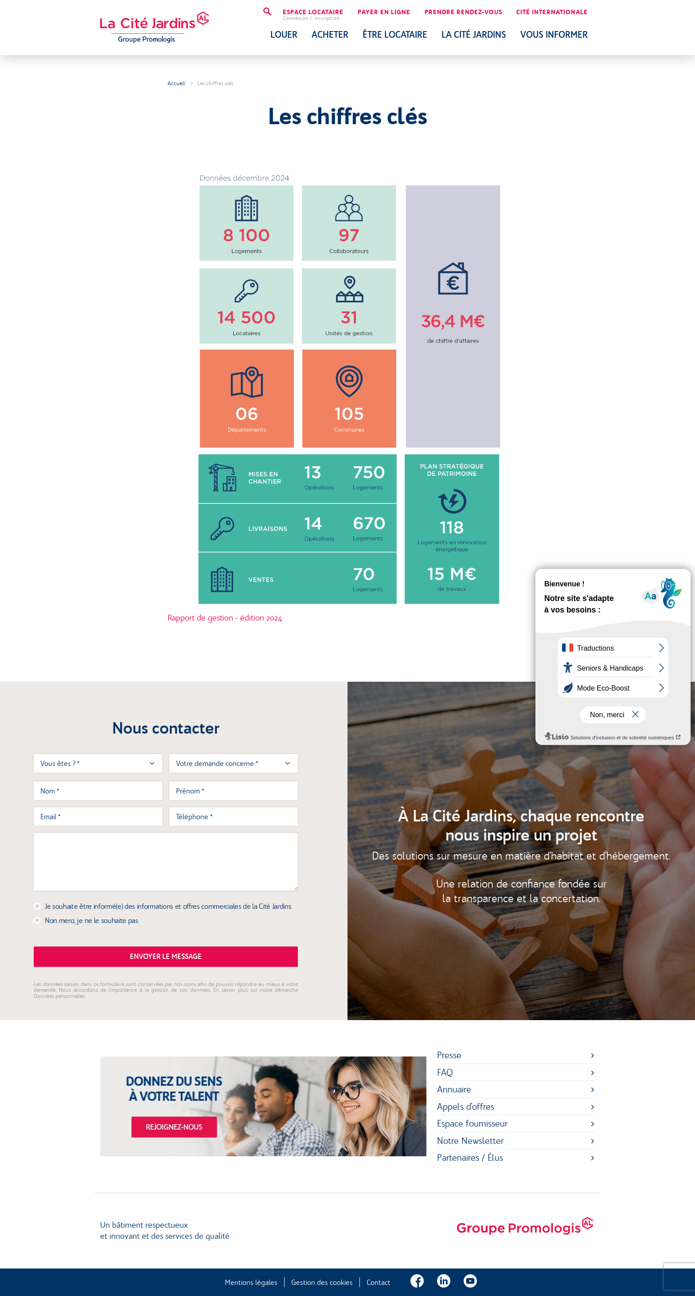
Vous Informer (554, 34)
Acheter (330, 34)
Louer (283, 34)
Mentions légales (251, 1282)
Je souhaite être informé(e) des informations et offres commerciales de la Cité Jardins (168, 906)
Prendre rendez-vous (463, 12)
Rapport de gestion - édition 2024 (225, 618)
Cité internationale (552, 12)
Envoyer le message (166, 956)
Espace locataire (313, 15)
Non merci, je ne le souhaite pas (91, 920)
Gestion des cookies (322, 1282)
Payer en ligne (384, 12)
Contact (378, 1282)
